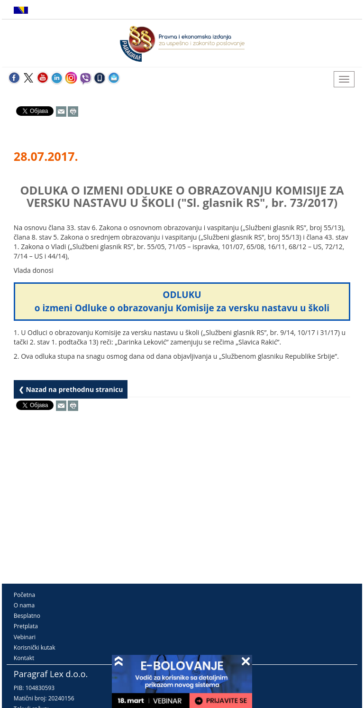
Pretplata (26, 626)
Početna (24, 595)
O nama (24, 605)
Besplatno (27, 616)
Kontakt (24, 658)
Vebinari (25, 637)
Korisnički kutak (34, 647)
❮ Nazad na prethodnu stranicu (70, 389)
